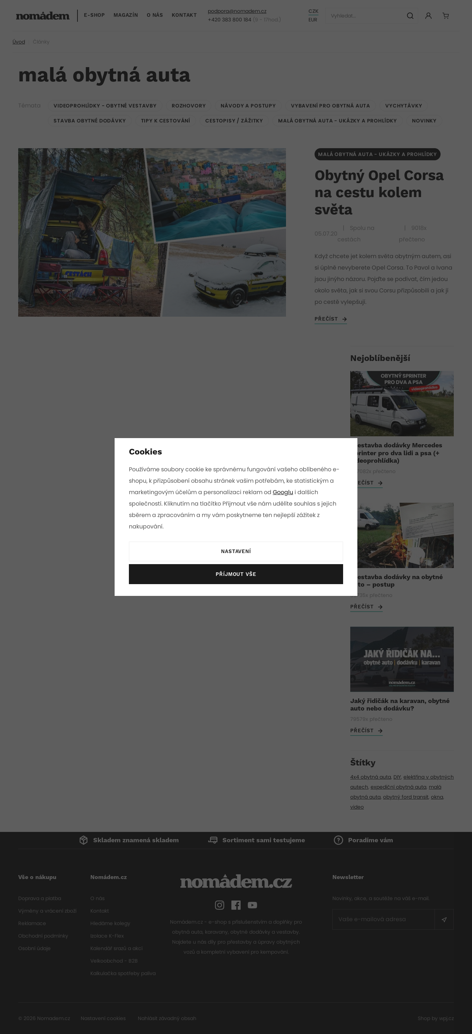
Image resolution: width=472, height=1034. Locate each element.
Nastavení (236, 551)
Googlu (284, 492)
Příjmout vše (236, 574)
